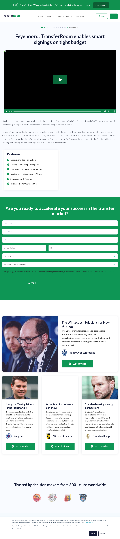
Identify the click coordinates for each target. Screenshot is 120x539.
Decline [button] (102, 533)
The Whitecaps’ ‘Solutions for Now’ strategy (86, 324)
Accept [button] (93, 533)
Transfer (11, 16)
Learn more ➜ (101, 5)
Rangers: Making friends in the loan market (20, 406)
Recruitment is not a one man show (59, 406)
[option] (60, 498)
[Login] (102, 16)
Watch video (77, 363)
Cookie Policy (88, 522)
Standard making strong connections (99, 406)
